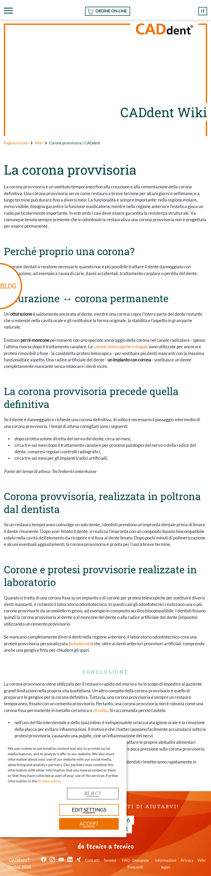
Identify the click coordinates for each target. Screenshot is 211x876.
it (203, 11)
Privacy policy (49, 781)
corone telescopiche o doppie (121, 346)
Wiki (202, 860)
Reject (92, 793)
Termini (109, 860)
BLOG (8, 286)
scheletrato (81, 643)
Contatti (92, 860)
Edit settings (89, 810)
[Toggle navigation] (8, 10)
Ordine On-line (111, 11)
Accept (89, 824)
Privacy (187, 860)
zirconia (100, 710)
